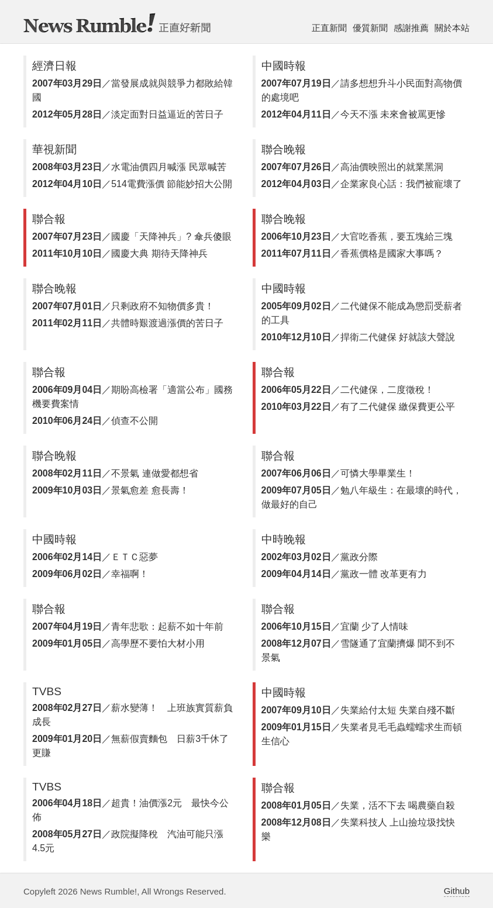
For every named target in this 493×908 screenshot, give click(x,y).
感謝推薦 (411, 28)
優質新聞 (370, 28)
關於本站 (452, 28)
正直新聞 (329, 28)
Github (457, 891)
